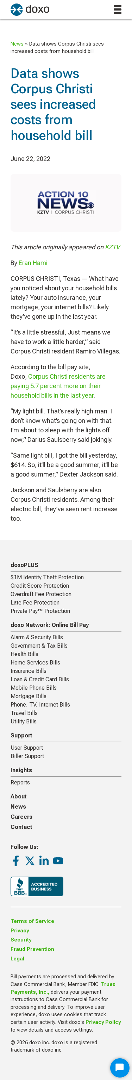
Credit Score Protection (40, 585)
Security (21, 940)
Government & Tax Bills (39, 645)
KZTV (112, 247)
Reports (20, 782)
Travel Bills (24, 713)
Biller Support (27, 756)
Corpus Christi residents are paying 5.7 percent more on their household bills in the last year (58, 386)
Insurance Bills (28, 671)
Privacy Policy (103, 1022)
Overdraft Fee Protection (41, 594)
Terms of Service (32, 921)
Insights (21, 770)
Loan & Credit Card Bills (40, 679)
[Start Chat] (120, 1068)
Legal (17, 959)
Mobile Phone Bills (34, 687)
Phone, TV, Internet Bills (40, 704)
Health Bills (24, 654)
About (19, 796)
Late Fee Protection (35, 602)
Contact (21, 827)
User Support (27, 747)
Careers (21, 817)
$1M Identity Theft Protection (47, 577)
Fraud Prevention (32, 949)
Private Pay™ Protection (40, 611)
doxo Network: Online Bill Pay (50, 625)
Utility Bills (24, 721)
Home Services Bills (35, 662)
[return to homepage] (30, 10)
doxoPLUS (24, 565)
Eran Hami (33, 262)
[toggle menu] (117, 9)
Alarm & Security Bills (37, 637)
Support (21, 735)
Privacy (20, 931)
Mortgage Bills (28, 696)
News (17, 44)
